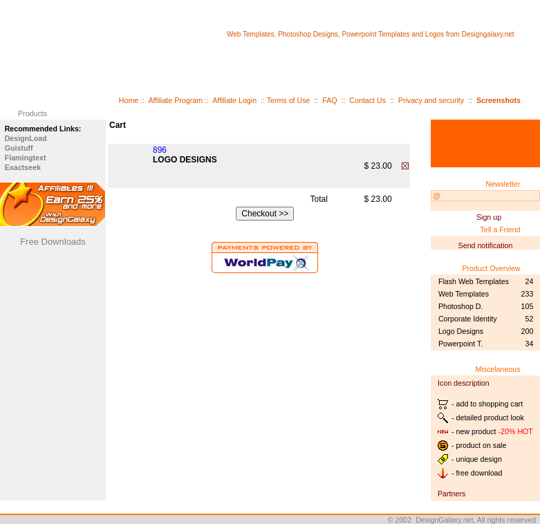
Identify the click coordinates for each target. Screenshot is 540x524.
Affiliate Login (234, 100)
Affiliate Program (175, 100)
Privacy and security (431, 100)
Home (128, 100)
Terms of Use (288, 100)
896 (160, 150)
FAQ (329, 100)
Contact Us (367, 100)
